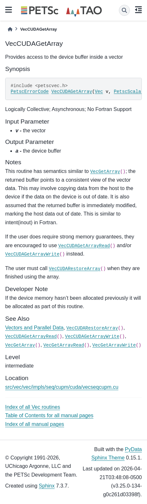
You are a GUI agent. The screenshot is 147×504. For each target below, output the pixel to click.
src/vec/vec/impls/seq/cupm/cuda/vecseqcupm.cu (61, 387)
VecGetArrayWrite (114, 345)
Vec (99, 91)
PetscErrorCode (30, 91)
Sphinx (47, 486)
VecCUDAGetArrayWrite (32, 254)
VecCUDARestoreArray (74, 268)
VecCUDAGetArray (71, 91)
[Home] (10, 29)
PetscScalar (128, 91)
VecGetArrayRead (63, 345)
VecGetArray (105, 171)
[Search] (124, 10)
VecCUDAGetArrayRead (84, 245)
